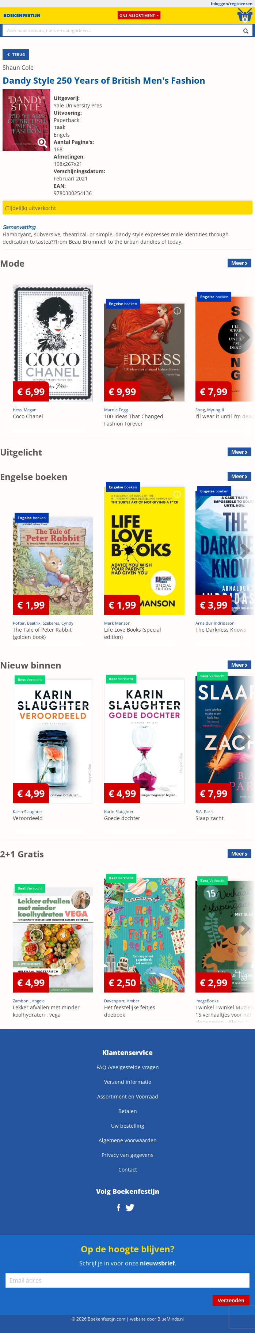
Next (244, 337)
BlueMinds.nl (170, 1319)
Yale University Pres (78, 105)
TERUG (16, 54)
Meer (237, 262)
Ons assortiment (139, 15)
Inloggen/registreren (231, 3)
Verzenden (231, 1300)
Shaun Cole (18, 68)
